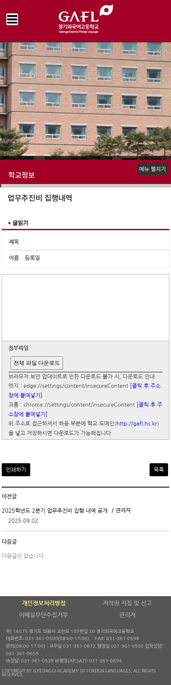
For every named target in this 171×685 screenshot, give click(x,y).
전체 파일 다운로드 (36, 363)
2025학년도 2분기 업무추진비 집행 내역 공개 (55, 511)
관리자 (127, 615)
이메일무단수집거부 (43, 615)
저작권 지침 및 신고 (127, 603)
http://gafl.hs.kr (136, 424)
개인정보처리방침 (44, 603)
